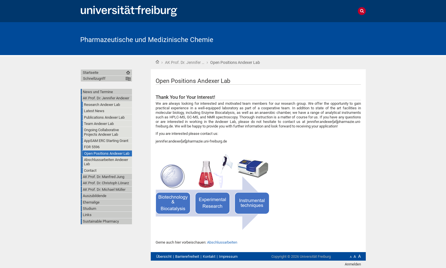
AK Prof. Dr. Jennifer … (184, 62)
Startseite (157, 62)
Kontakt (209, 256)
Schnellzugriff (94, 78)
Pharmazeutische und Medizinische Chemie (146, 40)
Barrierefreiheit (187, 256)
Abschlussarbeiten (222, 242)
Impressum (228, 256)
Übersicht (164, 256)
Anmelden (353, 264)
